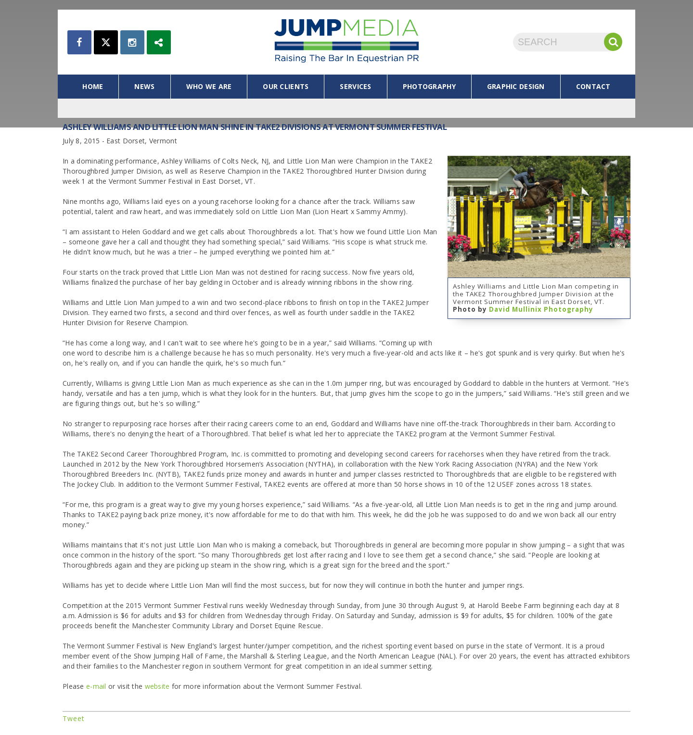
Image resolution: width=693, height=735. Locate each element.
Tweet (74, 718)
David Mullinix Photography (541, 309)
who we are (209, 86)
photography (429, 86)
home (92, 86)
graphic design (516, 86)
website (158, 686)
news (144, 86)
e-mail (96, 686)
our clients (285, 86)
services (355, 86)
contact (593, 86)
